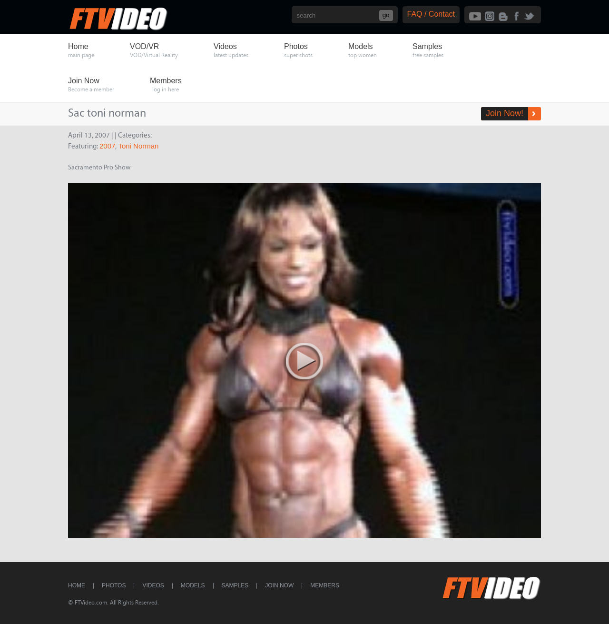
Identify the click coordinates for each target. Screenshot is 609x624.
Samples (235, 585)
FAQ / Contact (431, 14)
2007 (107, 146)
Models (193, 585)
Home (76, 585)
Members (324, 585)
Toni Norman (138, 146)
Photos (114, 585)
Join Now (279, 585)
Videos (153, 585)
